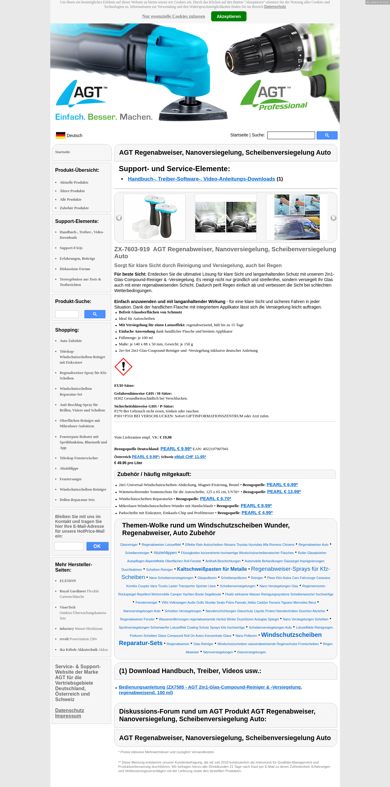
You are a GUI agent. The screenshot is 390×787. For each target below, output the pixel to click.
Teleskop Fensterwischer (79, 458)
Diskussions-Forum (75, 269)
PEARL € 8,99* (256, 505)
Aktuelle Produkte (74, 182)
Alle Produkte (70, 199)
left (119, 218)
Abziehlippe (69, 468)
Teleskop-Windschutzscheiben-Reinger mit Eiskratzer (82, 357)
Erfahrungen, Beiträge (77, 258)
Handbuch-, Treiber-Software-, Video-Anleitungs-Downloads (201, 179)
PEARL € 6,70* (215, 498)
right (333, 218)
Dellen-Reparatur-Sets (77, 500)
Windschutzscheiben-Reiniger (83, 489)
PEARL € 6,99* (282, 484)
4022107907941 (216, 448)
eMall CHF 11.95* (190, 456)
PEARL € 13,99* (284, 491)
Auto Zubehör (71, 341)
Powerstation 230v (78, 639)
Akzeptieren (229, 16)
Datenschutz (275, 7)
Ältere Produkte (72, 191)
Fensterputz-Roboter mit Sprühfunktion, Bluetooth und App (83, 442)
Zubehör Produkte (74, 208)
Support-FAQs (71, 248)
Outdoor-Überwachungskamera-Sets (83, 612)
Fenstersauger (71, 479)
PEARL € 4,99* (257, 512)
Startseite (239, 134)
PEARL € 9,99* (176, 448)
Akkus (84, 650)
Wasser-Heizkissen (81, 628)
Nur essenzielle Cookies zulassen (173, 16)
